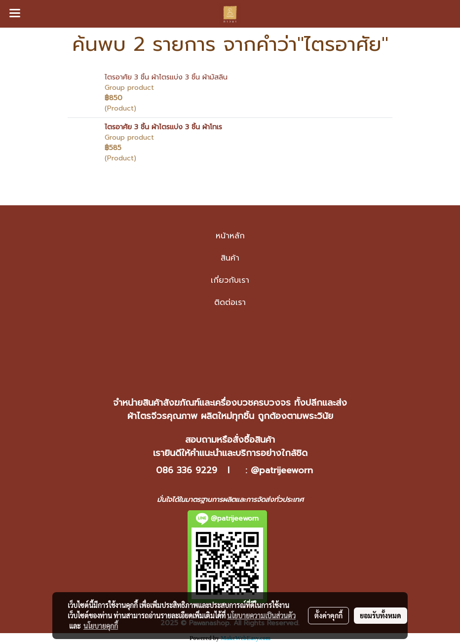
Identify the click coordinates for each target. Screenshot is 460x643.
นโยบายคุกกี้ (100, 625)
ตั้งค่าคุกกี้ (328, 615)
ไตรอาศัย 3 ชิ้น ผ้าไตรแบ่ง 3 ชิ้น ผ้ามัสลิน (166, 77)
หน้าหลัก (230, 236)
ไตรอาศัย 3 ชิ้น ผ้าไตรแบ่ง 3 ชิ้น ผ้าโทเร (163, 127)
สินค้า (230, 258)
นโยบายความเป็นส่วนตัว (261, 615)
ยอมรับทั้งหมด (380, 615)
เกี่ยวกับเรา (230, 280)
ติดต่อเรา (230, 302)
